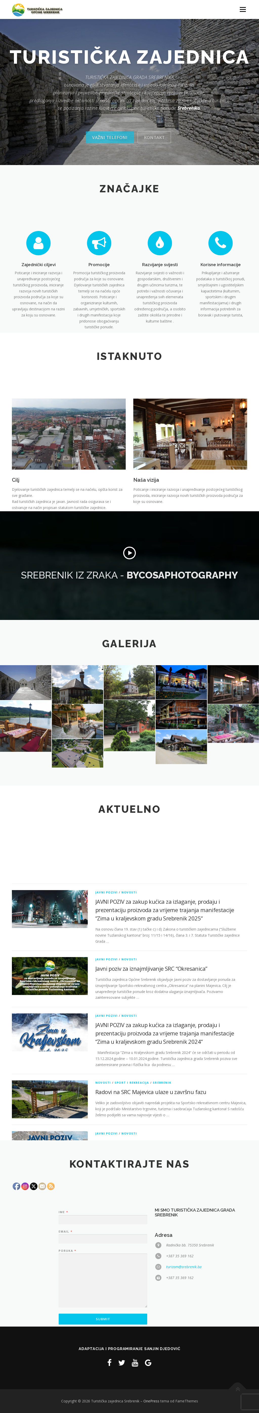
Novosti (129, 1104)
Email (65, 1321)
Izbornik (242, 9)
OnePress (151, 1401)
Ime (63, 1301)
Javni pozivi (106, 1104)
